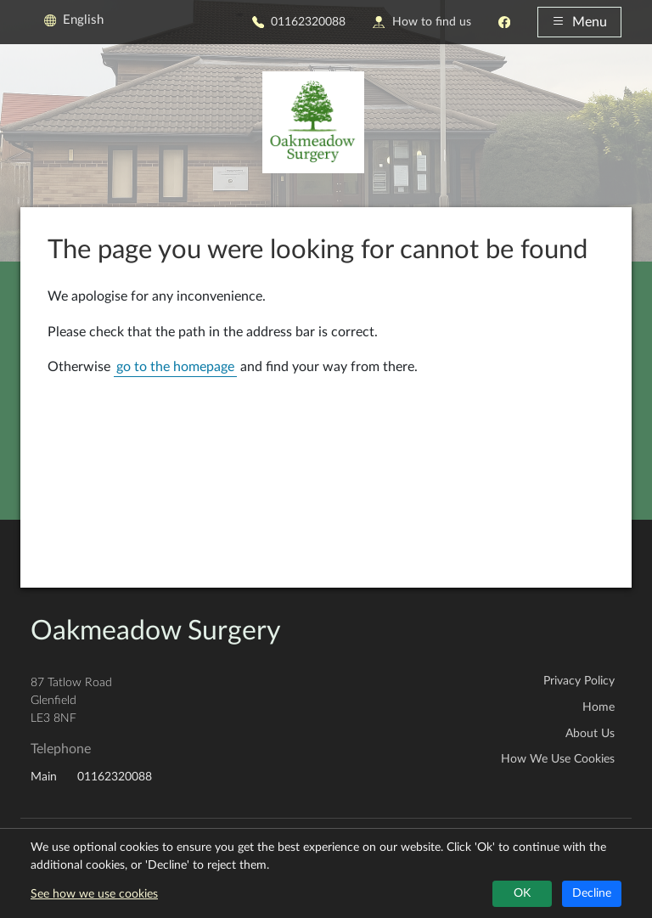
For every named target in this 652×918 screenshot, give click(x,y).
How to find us (421, 21)
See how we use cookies (94, 894)
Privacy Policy (579, 681)
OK (522, 893)
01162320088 (299, 21)
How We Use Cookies (558, 759)
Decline (591, 893)
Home (598, 707)
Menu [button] (579, 22)
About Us (590, 734)
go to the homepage (175, 367)
